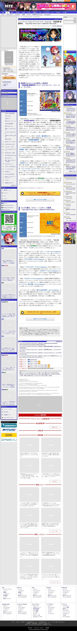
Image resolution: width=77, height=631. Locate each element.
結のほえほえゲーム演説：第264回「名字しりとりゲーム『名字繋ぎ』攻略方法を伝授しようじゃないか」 (51, 454)
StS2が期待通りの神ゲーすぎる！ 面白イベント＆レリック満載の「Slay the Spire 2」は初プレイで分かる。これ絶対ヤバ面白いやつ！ (9, 350)
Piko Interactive (6, 68)
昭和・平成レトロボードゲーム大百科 (10, 161)
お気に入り (61, 0)
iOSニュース (36, 605)
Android (50, 375)
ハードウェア (46, 12)
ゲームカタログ (47, 14)
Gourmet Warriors (9, 64)
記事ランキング (7, 598)
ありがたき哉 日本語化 (9, 174)
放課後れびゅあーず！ (9, 182)
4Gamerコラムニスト (9, 163)
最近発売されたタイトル (37, 14)
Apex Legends (68, 218)
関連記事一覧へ (59, 341)
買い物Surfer (7, 171)
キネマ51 (7, 180)
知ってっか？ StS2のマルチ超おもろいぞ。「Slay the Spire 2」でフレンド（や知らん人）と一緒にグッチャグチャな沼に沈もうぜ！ (9, 332)
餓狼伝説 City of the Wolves (71, 210)
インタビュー (17, 14)
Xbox (12, 12)
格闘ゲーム (65, 608)
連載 (20, 372)
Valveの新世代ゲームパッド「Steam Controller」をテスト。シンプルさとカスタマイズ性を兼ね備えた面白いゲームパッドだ (51, 504)
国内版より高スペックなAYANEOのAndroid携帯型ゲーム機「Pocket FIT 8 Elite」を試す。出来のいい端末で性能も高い (50, 525)
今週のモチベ (7, 118)
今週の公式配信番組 (9, 123)
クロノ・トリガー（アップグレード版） (38, 364)
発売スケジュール (22, 595)
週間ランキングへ (73, 171)
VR (40, 12)
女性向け (35, 12)
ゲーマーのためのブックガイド (10, 150)
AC (52, 12)
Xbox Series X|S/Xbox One (8, 205)
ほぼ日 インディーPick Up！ (10, 141)
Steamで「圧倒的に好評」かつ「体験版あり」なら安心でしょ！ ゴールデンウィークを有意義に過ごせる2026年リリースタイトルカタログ (9, 262)
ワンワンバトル (69, 197)
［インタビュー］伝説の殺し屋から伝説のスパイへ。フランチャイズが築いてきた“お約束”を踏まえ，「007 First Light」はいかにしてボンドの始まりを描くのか (8, 403)
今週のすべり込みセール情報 (10, 136)
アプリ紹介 (35, 612)
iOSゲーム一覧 (36, 615)
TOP (3, 12)
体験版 (23, 14)
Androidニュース (37, 607)
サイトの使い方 (16, 0)
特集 (5, 85)
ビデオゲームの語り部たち (10, 166)
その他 (64, 615)
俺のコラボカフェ (8, 157)
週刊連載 (5, 595)
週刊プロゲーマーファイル (10, 121)
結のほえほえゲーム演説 (10, 152)
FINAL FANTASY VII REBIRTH (70, 193)
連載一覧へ (14, 185)
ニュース (6, 83)
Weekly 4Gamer (8, 115)
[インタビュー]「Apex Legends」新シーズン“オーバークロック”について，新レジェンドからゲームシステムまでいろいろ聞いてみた (51, 576)
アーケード (64, 604)
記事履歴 (67, 0)
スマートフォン (35, 604)
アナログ (58, 12)
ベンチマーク (51, 613)
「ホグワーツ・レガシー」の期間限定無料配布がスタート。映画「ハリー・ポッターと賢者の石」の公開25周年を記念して (71, 122)
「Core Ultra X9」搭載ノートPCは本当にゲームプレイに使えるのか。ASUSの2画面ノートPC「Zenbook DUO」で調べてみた (29, 504)
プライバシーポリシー (8, 408)
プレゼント (6, 192)
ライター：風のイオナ (57, 25)
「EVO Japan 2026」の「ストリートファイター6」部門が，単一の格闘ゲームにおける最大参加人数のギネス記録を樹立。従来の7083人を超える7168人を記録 (71, 109)
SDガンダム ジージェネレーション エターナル (70, 188)
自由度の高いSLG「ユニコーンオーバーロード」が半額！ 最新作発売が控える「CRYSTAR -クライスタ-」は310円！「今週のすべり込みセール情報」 (29, 475)
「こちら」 (45, 623)
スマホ (28, 12)
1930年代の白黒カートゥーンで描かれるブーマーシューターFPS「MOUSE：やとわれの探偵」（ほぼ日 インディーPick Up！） (51, 475)
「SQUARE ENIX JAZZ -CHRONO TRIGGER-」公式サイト (41, 312)
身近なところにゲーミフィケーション (10, 177)
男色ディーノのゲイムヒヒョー (10, 129)
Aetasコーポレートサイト (9, 417)
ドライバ (5, 198)
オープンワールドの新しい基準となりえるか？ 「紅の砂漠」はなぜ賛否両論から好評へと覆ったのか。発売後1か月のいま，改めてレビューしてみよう (9, 315)
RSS (2, 0)
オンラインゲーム (7, 589)
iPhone (25, 375)
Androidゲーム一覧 (37, 616)
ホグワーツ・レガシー (70, 201)
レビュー (2, 14)
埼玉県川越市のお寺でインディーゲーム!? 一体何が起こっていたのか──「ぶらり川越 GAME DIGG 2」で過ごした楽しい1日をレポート (71, 129)
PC (7, 12)
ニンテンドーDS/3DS (22, 604)
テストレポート (51, 607)
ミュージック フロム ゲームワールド (40, 73)
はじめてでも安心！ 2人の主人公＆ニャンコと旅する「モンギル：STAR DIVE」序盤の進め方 (8, 279)
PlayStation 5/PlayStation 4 (8, 207)
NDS (42, 374)
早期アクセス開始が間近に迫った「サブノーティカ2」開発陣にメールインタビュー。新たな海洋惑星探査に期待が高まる (8, 386)
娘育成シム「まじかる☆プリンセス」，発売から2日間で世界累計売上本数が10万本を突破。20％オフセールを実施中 (71, 167)
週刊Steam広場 (8, 139)
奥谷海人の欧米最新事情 (10, 113)
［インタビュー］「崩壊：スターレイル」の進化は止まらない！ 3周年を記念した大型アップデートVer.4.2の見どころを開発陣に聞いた (8, 369)
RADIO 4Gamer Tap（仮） (10, 144)
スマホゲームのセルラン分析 (10, 133)
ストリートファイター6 (70, 183)
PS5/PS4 (17, 12)
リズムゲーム (66, 613)
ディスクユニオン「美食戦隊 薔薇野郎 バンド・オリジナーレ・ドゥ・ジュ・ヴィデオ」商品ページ (41, 193)
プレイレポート (10, 14)
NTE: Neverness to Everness (71, 179)
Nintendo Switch (7, 209)
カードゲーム (66, 610)
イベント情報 (66, 607)
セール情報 (35, 610)
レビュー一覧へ (55, 531)
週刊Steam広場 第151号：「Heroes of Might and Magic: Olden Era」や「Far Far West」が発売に (29, 454)
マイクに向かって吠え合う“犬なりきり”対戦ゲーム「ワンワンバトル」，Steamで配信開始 (71, 135)
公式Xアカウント (8, 0)
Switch (23, 12)
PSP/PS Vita (64, 587)
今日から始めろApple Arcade (10, 155)
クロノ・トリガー (34, 361)
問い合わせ (24, 0)
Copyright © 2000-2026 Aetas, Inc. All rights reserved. (38, 629)
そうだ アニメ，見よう (9, 146)
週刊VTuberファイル (9, 126)
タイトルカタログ (22, 597)
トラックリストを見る (41, 199)
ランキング (73, 0)
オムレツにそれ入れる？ (71, 214)
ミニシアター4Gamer (9, 169)
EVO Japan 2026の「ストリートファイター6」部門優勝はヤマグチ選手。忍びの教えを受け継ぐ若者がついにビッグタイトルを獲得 (71, 116)
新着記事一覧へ (55, 427)
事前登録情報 (36, 608)
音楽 (39, 372)
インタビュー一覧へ (55, 582)
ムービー (28, 14)
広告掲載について (7, 414)
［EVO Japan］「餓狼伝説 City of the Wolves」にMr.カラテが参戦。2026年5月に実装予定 (70, 142)
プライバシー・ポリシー (39, 627)
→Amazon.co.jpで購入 (55, 111)
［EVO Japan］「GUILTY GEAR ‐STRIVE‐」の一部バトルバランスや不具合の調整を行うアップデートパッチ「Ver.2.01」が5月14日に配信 (71, 161)
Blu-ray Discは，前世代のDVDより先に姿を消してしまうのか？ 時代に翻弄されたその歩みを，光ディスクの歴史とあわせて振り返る (9, 296)
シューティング (66, 612)
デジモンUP (68, 205)
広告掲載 (47, 627)
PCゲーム (5, 203)
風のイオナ (45, 372)
